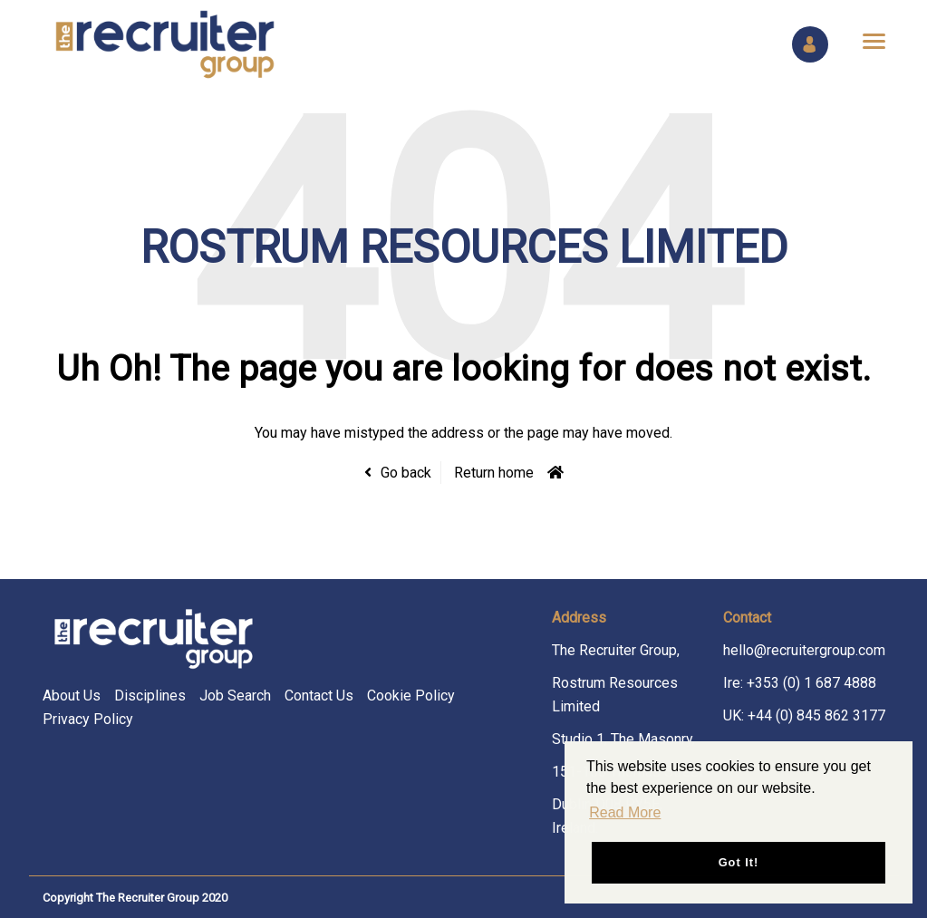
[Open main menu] (867, 40)
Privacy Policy (88, 719)
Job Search (235, 695)
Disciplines (150, 695)
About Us (72, 695)
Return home (494, 472)
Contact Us (319, 695)
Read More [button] (625, 812)
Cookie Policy (411, 695)
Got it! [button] (739, 862)
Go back (406, 472)
